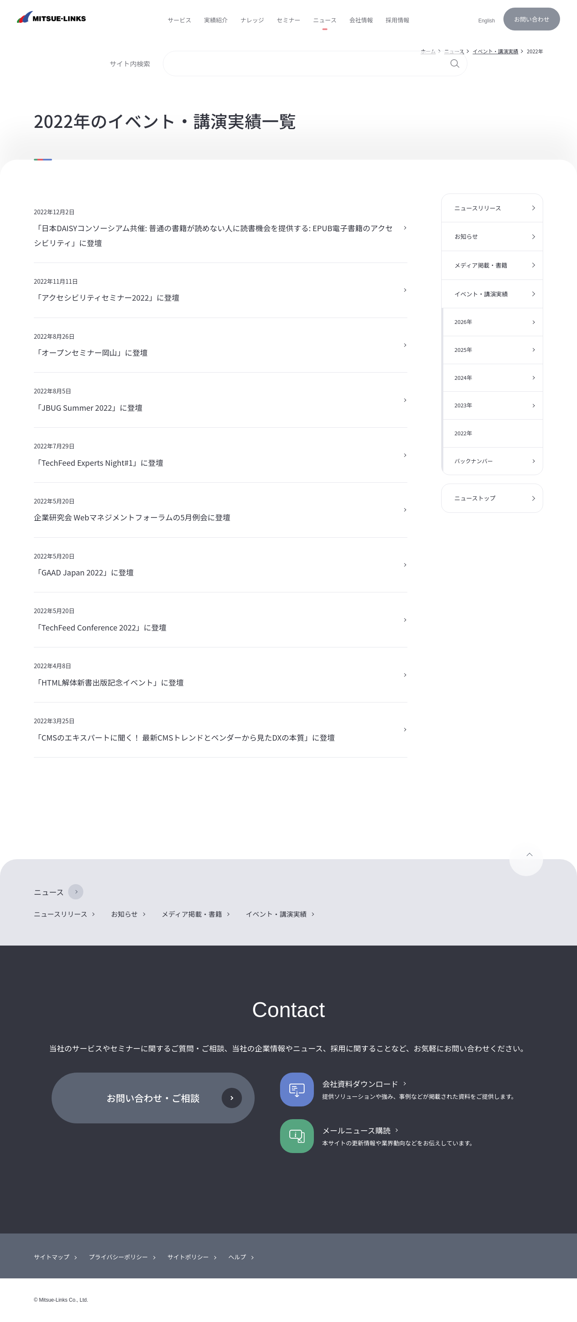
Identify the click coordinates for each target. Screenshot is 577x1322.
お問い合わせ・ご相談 (153, 1097)
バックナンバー (473, 461)
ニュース (49, 891)
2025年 (463, 350)
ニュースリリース (477, 208)
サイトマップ (51, 1257)
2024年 (463, 377)
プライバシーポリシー (118, 1257)
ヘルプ (237, 1257)
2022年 (463, 433)
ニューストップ (474, 498)
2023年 (463, 405)
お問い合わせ (532, 19)
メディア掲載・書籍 (480, 265)
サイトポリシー (188, 1257)
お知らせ (466, 236)
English (486, 21)
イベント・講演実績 (481, 294)
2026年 (463, 322)
